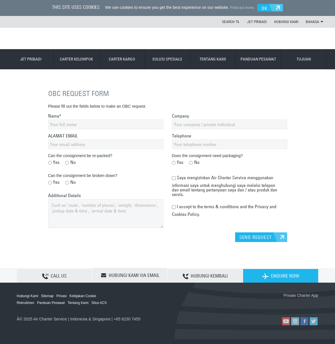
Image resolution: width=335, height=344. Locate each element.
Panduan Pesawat (51, 303)
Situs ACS (99, 303)
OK (267, 7)
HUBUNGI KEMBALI (205, 275)
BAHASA (314, 21)
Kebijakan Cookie (82, 296)
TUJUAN (304, 58)
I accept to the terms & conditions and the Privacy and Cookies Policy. (224, 209)
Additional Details (64, 195)
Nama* (54, 115)
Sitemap (47, 296)
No (70, 162)
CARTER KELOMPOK (76, 58)
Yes (54, 162)
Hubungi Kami (27, 296)
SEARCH (228, 21)
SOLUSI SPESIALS (167, 58)
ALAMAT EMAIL (63, 135)
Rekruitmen (25, 303)
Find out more (240, 7)
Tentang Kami (78, 303)
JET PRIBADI (257, 21)
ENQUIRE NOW (280, 275)
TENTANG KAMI (213, 58)
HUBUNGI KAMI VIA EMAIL (130, 275)
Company (180, 115)
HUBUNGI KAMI (286, 21)
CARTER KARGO (122, 58)
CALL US (54, 275)
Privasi (61, 296)
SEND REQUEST (255, 237)
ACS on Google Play (306, 304)
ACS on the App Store (280, 304)
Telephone (181, 135)
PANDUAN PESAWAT (258, 58)
